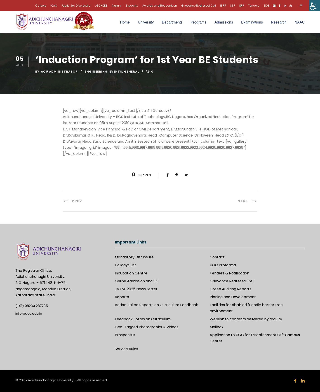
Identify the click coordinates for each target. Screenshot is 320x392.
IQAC (53, 5)
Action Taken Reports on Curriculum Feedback (156, 304)
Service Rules (126, 349)
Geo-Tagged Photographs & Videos (146, 327)
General (131, 71)
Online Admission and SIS (136, 281)
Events (115, 71)
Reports (122, 297)
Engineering (96, 71)
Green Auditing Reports (230, 289)
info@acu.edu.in (28, 313)
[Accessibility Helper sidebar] (314, 5)
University (146, 22)
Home (125, 22)
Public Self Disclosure (75, 5)
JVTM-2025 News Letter (136, 289)
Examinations (252, 22)
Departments (172, 22)
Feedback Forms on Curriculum (143, 319)
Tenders (253, 5)
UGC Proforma (223, 265)
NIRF (223, 5)
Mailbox (216, 327)
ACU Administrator (59, 71)
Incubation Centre (131, 273)
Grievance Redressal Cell (198, 5)
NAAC (300, 22)
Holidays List (125, 265)
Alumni (116, 5)
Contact (217, 257)
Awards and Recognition (159, 5)
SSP (232, 5)
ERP (241, 5)
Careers (40, 5)
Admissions (223, 22)
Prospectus (125, 335)
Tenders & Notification (229, 273)
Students (132, 5)
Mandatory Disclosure (134, 257)
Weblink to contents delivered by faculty (246, 319)
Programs (198, 22)
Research (278, 22)
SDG (266, 5)
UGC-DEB (100, 5)
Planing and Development (233, 297)
